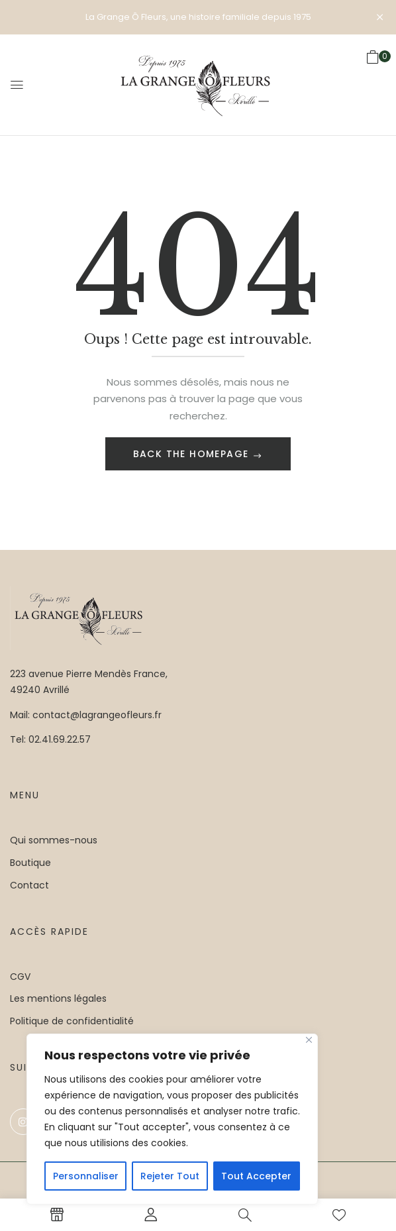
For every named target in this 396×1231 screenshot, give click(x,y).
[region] (172, 1119)
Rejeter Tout (169, 1176)
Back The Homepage (192, 453)
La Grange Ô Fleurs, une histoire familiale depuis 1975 (198, 17)
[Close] (309, 1040)
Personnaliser (86, 1176)
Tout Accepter (256, 1176)
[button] (372, 84)
